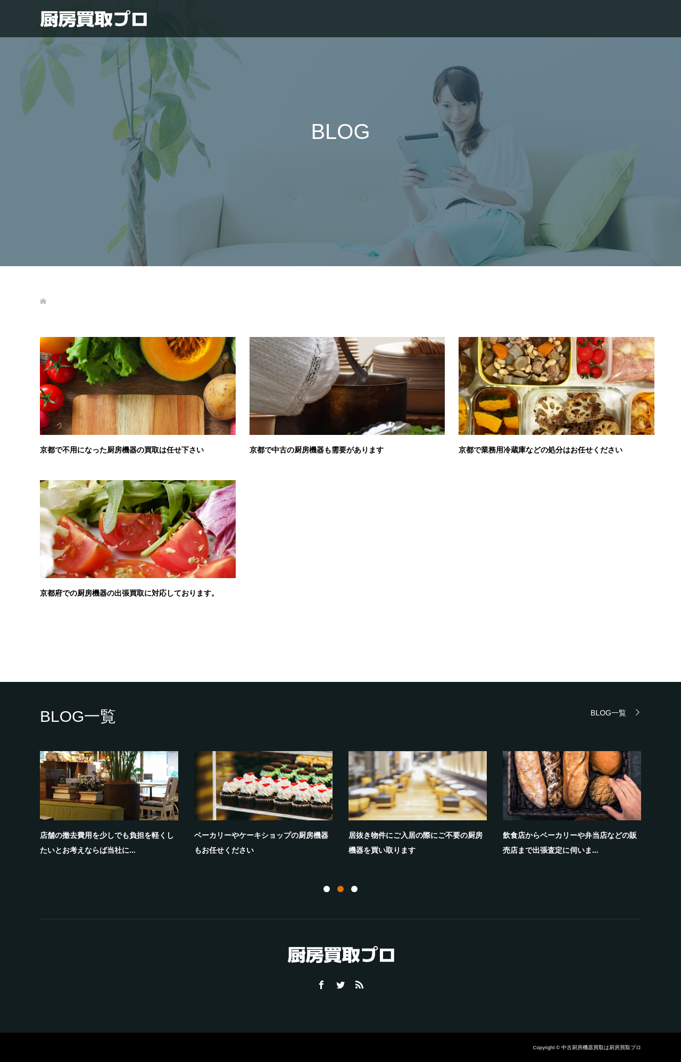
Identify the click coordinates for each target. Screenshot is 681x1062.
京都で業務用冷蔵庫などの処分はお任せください (540, 450)
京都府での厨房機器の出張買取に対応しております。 (129, 593)
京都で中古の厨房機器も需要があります (317, 450)
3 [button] (354, 889)
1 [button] (326, 889)
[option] (348, 806)
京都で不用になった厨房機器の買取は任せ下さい (122, 450)
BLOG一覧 (608, 713)
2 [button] (340, 889)
